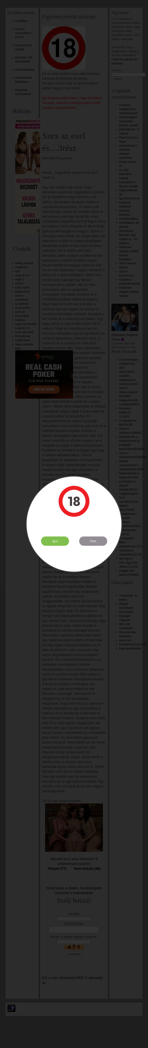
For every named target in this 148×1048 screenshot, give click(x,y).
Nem (93, 541)
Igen (55, 541)
